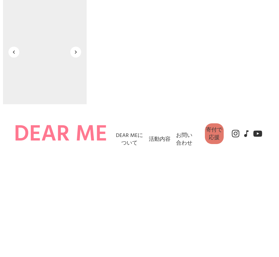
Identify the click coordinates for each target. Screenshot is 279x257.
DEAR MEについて (129, 139)
